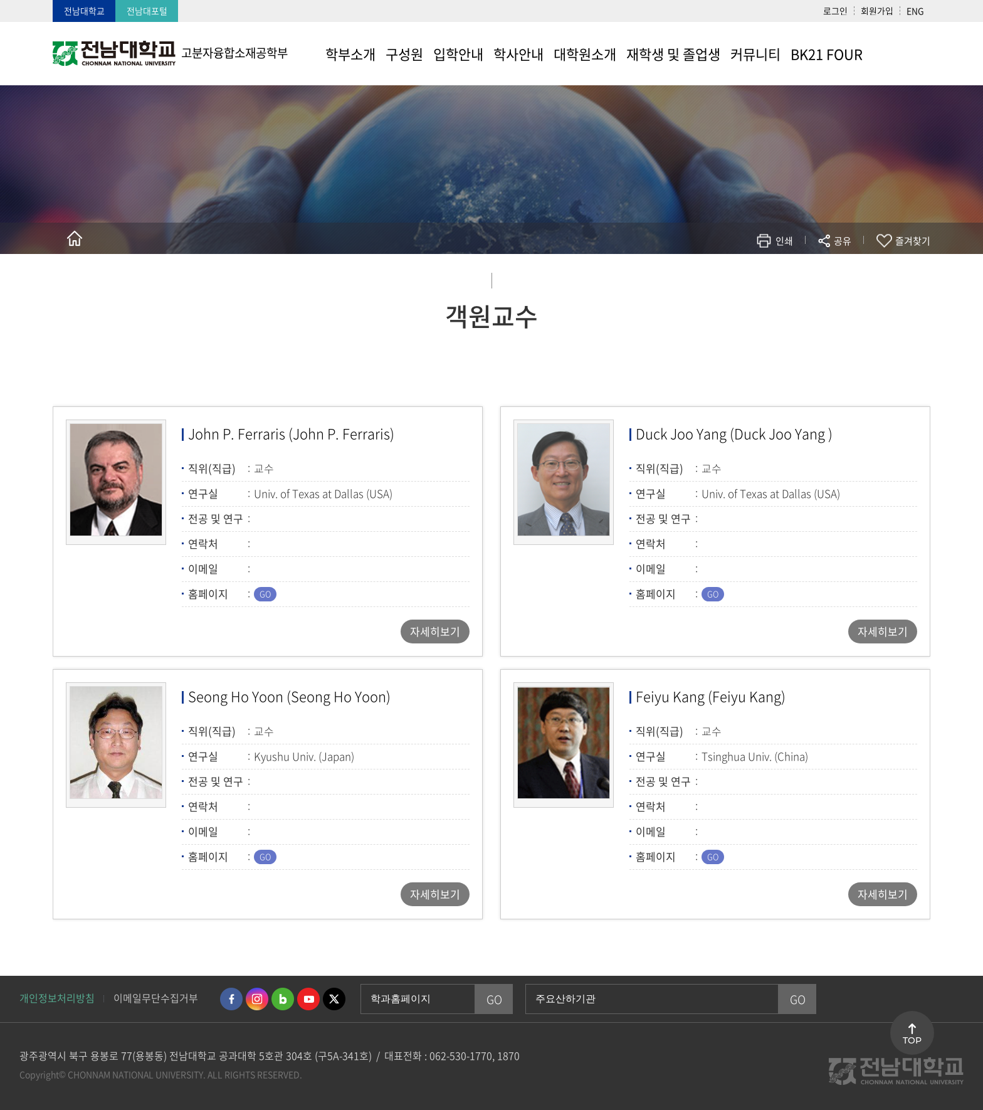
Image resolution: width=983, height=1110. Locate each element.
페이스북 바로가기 (231, 999)
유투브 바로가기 (308, 999)
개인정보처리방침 (57, 997)
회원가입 (877, 10)
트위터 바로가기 (334, 999)
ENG (915, 10)
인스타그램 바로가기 (257, 999)
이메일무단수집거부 (155, 997)
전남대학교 (84, 10)
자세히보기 (435, 631)
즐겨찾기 (912, 241)
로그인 (835, 10)
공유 (842, 241)
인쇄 (784, 241)
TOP (912, 1040)
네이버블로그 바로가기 (282, 999)
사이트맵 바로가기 (899, 53)
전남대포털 (147, 10)
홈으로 (75, 238)
